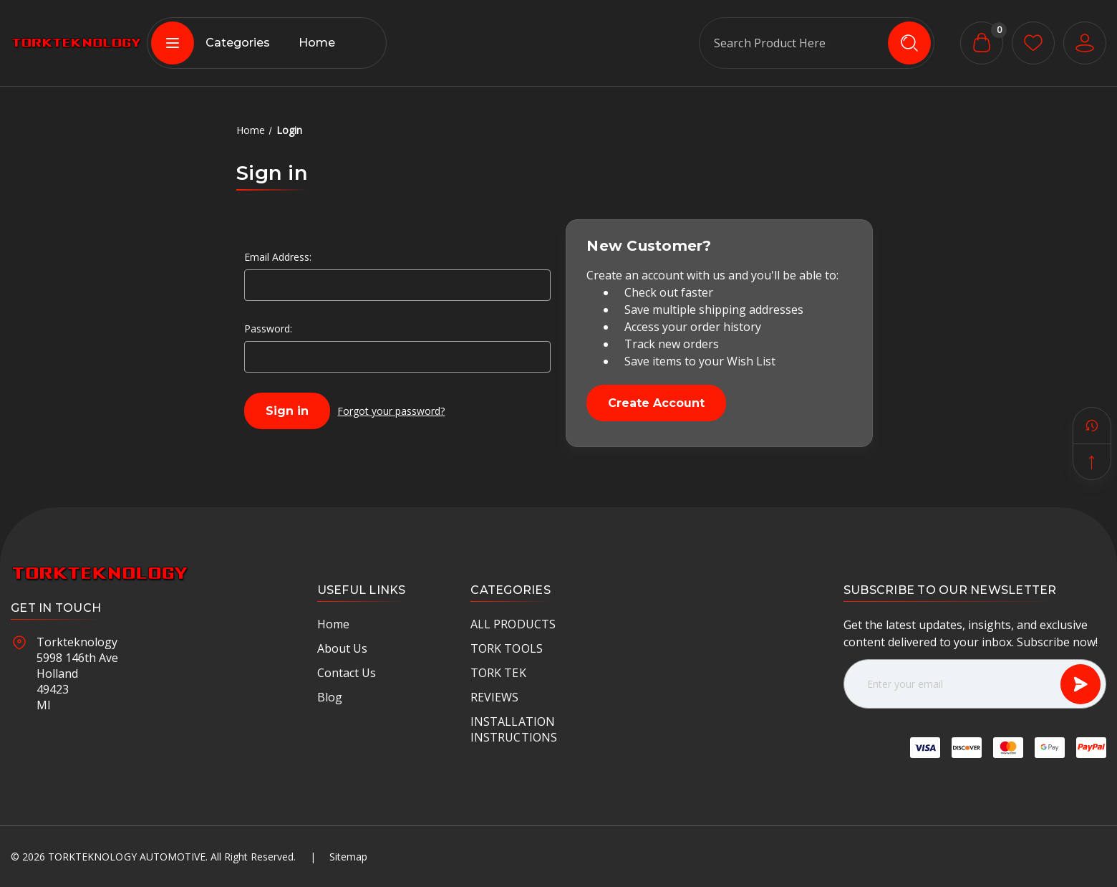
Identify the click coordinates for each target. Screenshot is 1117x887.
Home (317, 42)
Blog (329, 697)
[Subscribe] (1080, 684)
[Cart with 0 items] (981, 42)
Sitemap (348, 856)
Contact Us (346, 673)
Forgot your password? (391, 411)
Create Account (656, 403)
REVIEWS (494, 697)
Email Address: (277, 257)
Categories (211, 42)
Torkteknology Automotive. (128, 856)
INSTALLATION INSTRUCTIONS (513, 729)
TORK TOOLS (506, 648)
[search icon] (909, 42)
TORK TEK (498, 673)
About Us (342, 648)
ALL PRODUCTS (512, 624)
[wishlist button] (1033, 42)
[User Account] (1084, 42)
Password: (268, 328)
